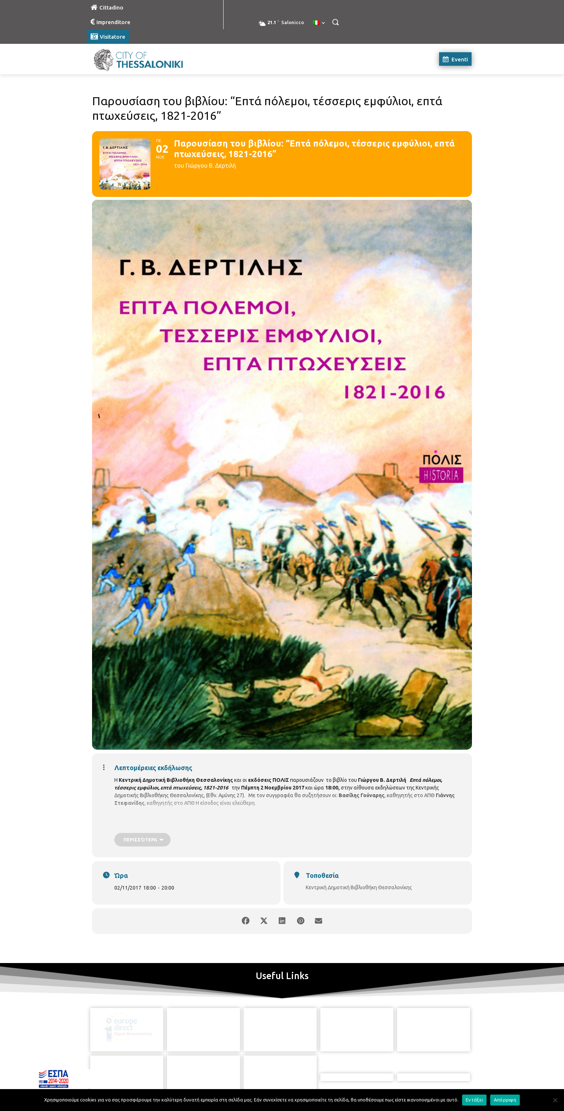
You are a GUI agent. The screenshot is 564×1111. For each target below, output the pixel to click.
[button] (335, 22)
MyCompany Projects (452, 1088)
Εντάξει (474, 1099)
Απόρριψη (505, 1099)
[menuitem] (319, 23)
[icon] (315, 1070)
